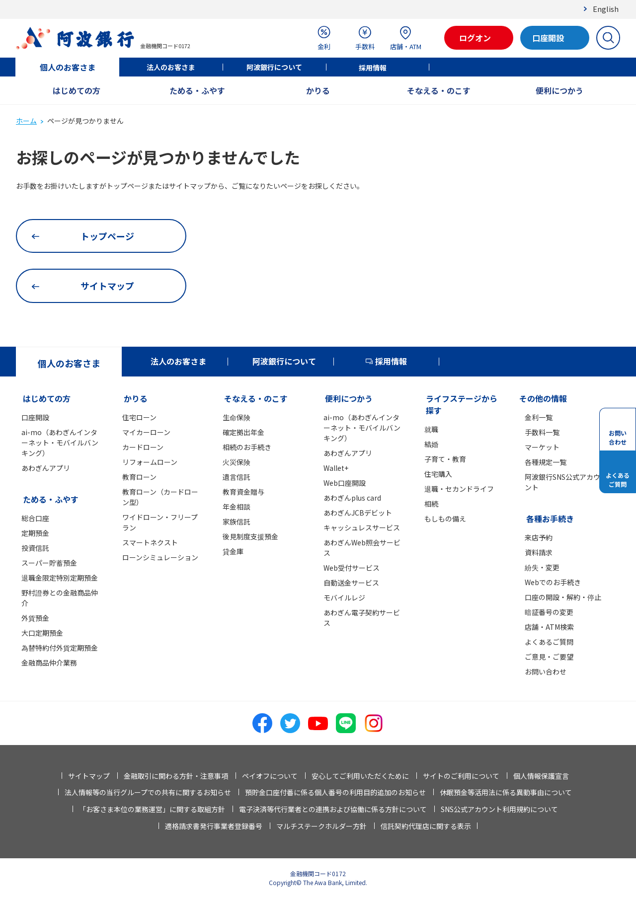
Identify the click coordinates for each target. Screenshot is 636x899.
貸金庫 (233, 551)
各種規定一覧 (545, 462)
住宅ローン (139, 417)
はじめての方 (76, 90)
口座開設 (35, 417)
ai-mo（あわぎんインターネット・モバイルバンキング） (59, 442)
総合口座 (35, 518)
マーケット (542, 447)
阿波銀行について (274, 67)
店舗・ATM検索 (549, 627)
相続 (431, 504)
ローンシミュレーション (160, 557)
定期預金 (35, 533)
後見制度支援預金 (250, 536)
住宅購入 (438, 474)
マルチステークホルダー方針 (321, 826)
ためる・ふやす (197, 90)
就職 (431, 429)
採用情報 (373, 68)
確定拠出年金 (243, 432)
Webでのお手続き (553, 582)
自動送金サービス (351, 583)
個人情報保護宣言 (541, 776)
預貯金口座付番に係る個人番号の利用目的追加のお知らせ (335, 792)
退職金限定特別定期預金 (59, 578)
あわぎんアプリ (45, 468)
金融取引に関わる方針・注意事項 (176, 776)
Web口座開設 (344, 483)
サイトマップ (89, 776)
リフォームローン (149, 462)
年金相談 (236, 507)
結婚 (431, 444)
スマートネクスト (150, 542)
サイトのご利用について (461, 776)
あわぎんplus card (352, 498)
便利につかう (559, 90)
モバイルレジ (344, 597)
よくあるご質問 (549, 642)
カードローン (142, 447)
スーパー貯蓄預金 (49, 563)
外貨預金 (35, 618)
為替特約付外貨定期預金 (59, 648)
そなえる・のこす (439, 90)
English (606, 8)
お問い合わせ (545, 671)
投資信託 (35, 548)
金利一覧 (539, 417)
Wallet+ (335, 468)
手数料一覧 (542, 432)
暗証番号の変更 (549, 612)
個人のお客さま (67, 67)
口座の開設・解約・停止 (563, 597)
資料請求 (539, 552)
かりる (318, 90)
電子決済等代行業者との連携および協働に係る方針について (333, 809)
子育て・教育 (445, 459)
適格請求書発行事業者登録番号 (213, 826)
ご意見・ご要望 (549, 657)
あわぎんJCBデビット (357, 513)
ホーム (26, 121)
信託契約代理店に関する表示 (426, 826)
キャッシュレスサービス (361, 527)
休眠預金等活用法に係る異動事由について (506, 792)
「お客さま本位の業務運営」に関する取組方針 (152, 809)
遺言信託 (236, 477)
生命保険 (236, 417)
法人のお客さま (171, 67)
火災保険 (236, 462)
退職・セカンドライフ (459, 489)
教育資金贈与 (243, 492)
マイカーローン (146, 432)
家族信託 (236, 521)
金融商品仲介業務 (49, 663)
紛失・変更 (542, 567)
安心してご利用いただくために (360, 776)
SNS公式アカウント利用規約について (499, 809)
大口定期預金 (42, 633)
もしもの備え (445, 519)
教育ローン (139, 477)
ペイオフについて (270, 776)
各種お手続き (550, 518)
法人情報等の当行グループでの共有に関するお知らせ (148, 792)
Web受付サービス (351, 568)
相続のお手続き (247, 447)
